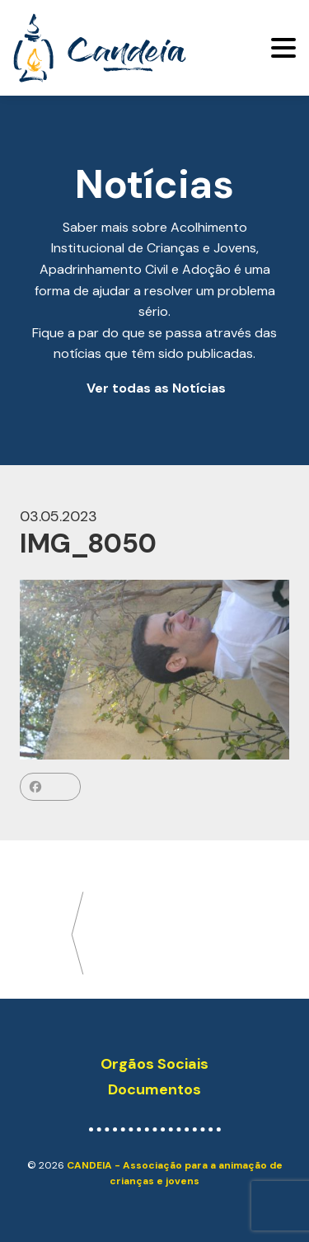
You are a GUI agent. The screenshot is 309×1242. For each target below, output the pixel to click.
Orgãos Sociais (154, 1064)
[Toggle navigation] (283, 48)
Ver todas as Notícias (156, 388)
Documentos (154, 1089)
